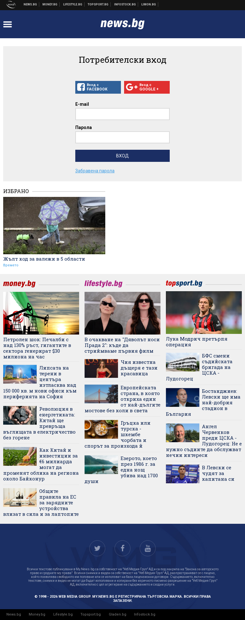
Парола (83, 127)
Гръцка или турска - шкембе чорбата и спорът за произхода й (118, 434)
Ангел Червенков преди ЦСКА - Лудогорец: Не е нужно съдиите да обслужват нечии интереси (204, 440)
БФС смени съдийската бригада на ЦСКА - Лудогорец (199, 367)
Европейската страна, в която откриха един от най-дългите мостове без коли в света (122, 399)
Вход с (98, 87)
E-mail (82, 104)
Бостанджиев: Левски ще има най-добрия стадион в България (203, 402)
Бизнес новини (50, 4)
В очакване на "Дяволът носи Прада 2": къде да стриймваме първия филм (122, 345)
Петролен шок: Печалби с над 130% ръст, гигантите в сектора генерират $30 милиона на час (37, 348)
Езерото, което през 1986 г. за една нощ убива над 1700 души (121, 469)
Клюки (73, 4)
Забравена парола (95, 170)
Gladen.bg (117, 614)
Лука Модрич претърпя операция (196, 341)
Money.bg (37, 614)
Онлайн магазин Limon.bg (148, 4)
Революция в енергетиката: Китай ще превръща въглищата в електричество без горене (39, 423)
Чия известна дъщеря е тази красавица (139, 367)
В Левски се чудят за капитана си (218, 473)
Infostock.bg (144, 614)
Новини (30, 4)
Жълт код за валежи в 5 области (44, 259)
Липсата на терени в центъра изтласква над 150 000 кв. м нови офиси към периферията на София (40, 382)
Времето (11, 265)
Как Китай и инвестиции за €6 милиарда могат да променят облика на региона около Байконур (41, 464)
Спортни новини (98, 4)
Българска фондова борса (125, 4)
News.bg (13, 614)
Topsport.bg (90, 614)
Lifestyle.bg (63, 614)
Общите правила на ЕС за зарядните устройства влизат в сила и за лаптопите (41, 502)
